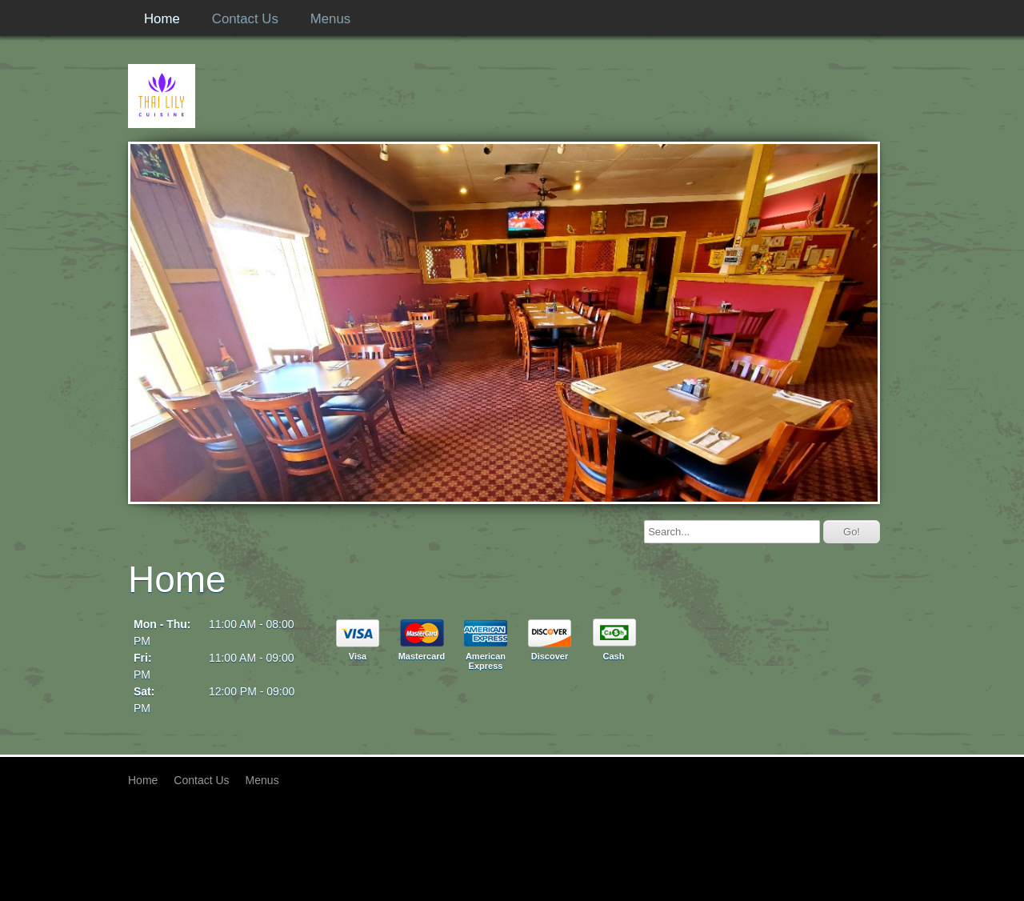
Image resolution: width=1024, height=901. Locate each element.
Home (162, 18)
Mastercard (422, 656)
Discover (549, 656)
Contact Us (245, 18)
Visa (357, 656)
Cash (614, 656)
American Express (486, 661)
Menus (330, 18)
